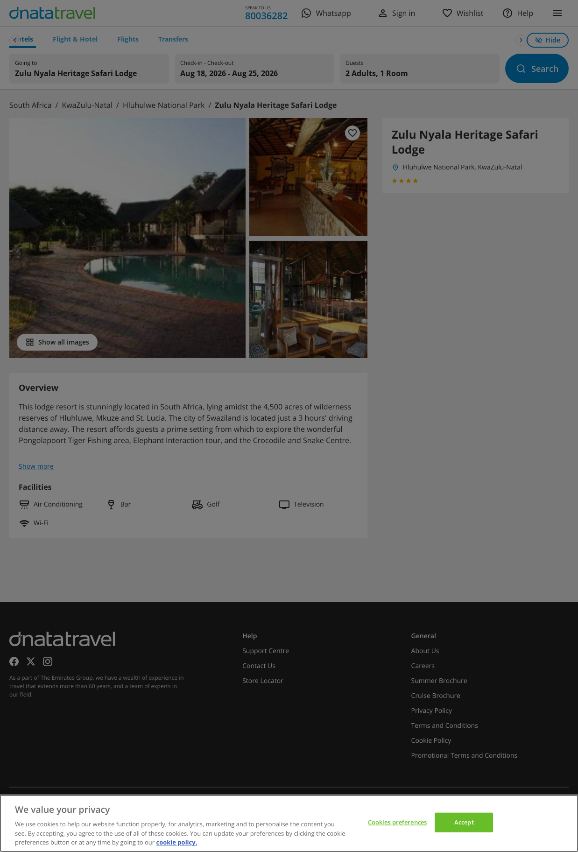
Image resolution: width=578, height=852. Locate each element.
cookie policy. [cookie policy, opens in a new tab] (176, 842)
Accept (464, 822)
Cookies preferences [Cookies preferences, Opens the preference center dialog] (397, 822)
